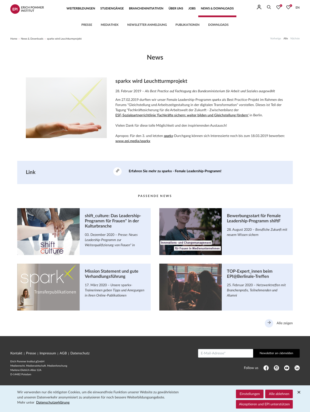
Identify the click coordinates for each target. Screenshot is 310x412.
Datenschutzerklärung (53, 402)
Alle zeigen (279, 323)
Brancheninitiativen (146, 8)
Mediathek (110, 24)
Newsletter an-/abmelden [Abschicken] (276, 353)
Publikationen (187, 24)
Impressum (48, 353)
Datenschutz (80, 353)
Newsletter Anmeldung (147, 24)
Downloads (218, 24)
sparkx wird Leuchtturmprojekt (64, 38)
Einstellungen (250, 394)
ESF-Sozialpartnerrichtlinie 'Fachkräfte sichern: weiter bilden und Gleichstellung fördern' (182, 115)
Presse (86, 24)
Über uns (176, 8)
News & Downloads (217, 8)
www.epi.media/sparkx (132, 141)
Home (13, 38)
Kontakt (16, 353)
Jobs (192, 8)
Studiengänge (112, 8)
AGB (63, 353)
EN (298, 7)
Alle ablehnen (279, 394)
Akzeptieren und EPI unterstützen (264, 404)
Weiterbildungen (81, 8)
